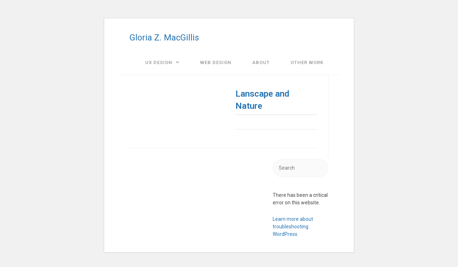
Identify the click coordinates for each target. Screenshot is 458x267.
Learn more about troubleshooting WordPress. (293, 226)
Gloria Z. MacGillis (164, 38)
